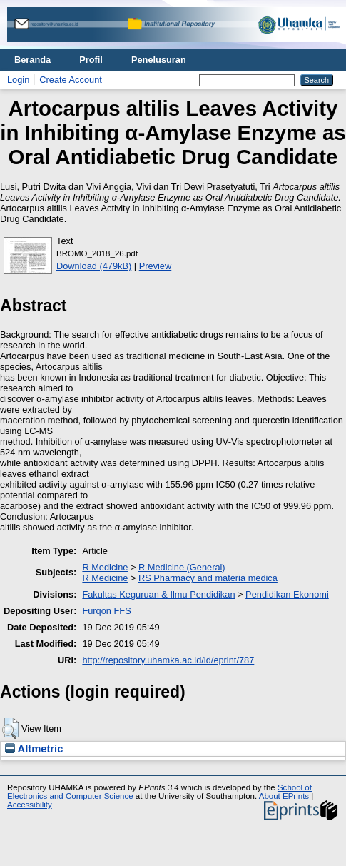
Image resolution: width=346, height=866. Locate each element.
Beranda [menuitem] (32, 59)
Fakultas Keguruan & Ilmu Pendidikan (158, 594)
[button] (10, 728)
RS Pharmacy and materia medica (208, 578)
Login (18, 79)
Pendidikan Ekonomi (287, 594)
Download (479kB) (93, 266)
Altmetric (34, 749)
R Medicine (105, 567)
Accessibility (29, 804)
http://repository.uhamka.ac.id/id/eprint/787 (168, 660)
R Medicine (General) (181, 567)
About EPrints (284, 796)
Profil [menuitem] (91, 59)
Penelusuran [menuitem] (158, 59)
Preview (155, 266)
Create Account (70, 79)
